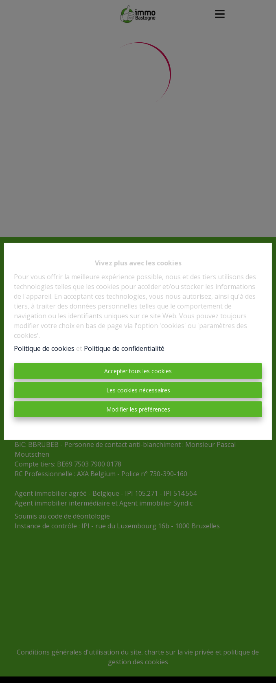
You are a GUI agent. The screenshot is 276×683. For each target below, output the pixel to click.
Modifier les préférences (138, 409)
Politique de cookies (44, 348)
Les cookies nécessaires (138, 390)
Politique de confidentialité (124, 348)
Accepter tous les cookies (138, 371)
